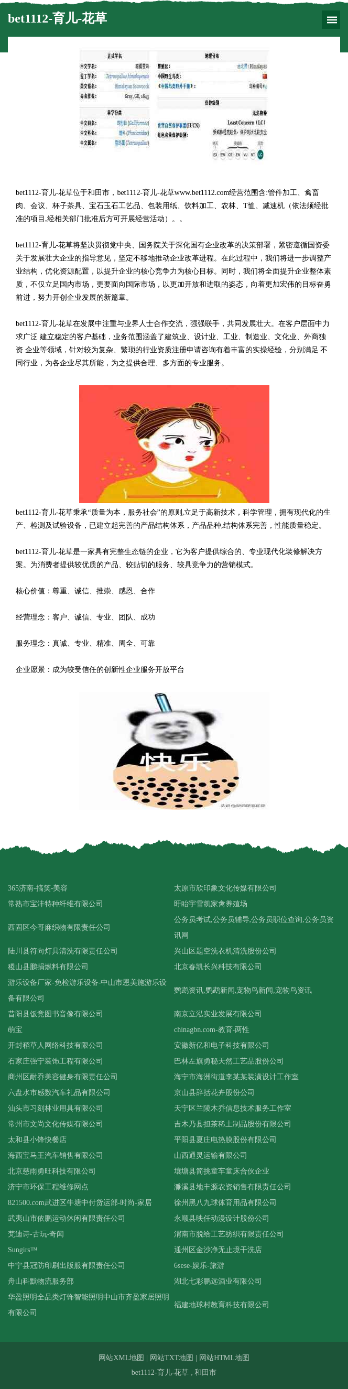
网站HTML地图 (224, 1358)
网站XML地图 (121, 1358)
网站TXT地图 (171, 1358)
